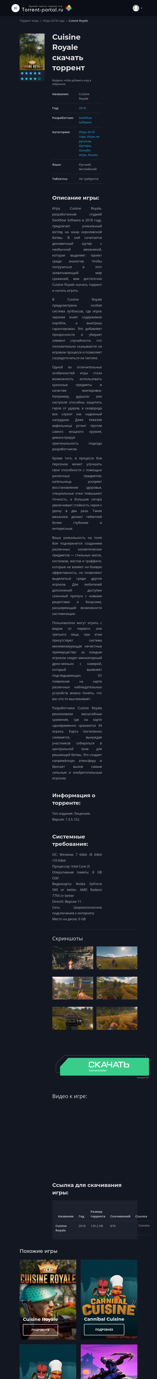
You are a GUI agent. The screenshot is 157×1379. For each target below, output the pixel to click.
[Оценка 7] (26, 78)
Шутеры (85, 146)
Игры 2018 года (53, 21)
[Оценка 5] (39, 73)
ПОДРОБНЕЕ (40, 1330)
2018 (82, 108)
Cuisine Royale (40, 1319)
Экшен (93, 155)
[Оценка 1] (22, 73)
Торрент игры (29, 21)
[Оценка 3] (31, 73)
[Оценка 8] (31, 78)
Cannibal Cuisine (104, 1319)
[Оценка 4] (35, 73)
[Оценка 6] (22, 78)
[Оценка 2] (26, 73)
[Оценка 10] (39, 78)
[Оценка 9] (35, 78)
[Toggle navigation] (15, 8)
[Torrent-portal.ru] (47, 8)
